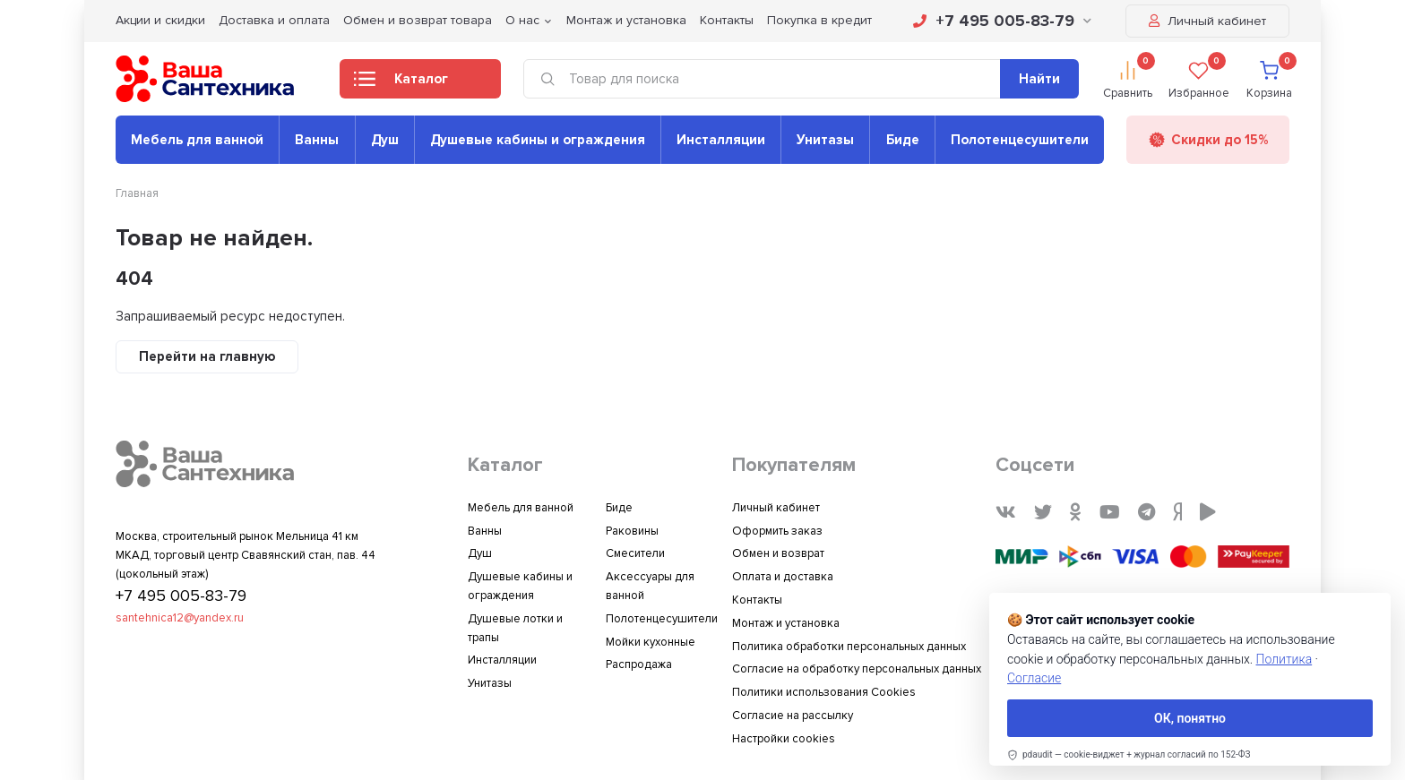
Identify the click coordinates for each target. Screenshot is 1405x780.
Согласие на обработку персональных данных (856, 669)
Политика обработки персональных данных (849, 646)
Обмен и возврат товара (417, 20)
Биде (902, 140)
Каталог (401, 84)
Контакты (727, 20)
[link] (1128, 755)
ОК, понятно (1190, 718)
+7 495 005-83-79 (1002, 20)
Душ (385, 140)
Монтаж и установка (626, 20)
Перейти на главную (207, 356)
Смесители (635, 553)
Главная (137, 193)
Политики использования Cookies (824, 692)
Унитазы (825, 140)
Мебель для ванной (197, 140)
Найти (1039, 79)
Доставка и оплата (274, 20)
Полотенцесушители (1020, 140)
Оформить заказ (777, 531)
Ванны (317, 140)
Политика (1284, 659)
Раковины (632, 531)
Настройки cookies (783, 739)
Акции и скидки (160, 20)
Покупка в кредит (819, 20)
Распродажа (639, 664)
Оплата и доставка (782, 577)
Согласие (1034, 678)
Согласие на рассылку (792, 715)
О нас (522, 20)
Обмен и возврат (778, 553)
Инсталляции (721, 140)
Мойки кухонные (650, 642)
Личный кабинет (1207, 21)
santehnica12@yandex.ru (180, 618)
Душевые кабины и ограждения (537, 140)
